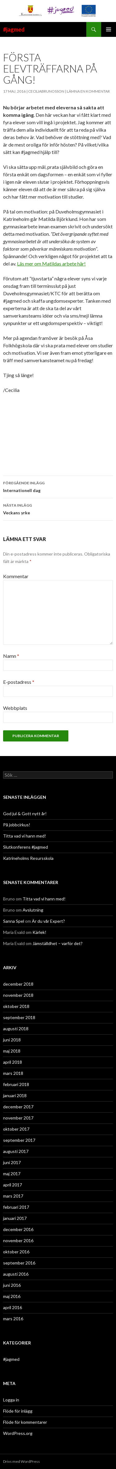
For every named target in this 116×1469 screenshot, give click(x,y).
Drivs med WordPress (21, 1461)
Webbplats (15, 708)
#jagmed (14, 29)
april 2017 (12, 1184)
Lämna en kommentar (88, 91)
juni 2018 (12, 1039)
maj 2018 (11, 1050)
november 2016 (18, 1240)
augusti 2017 (15, 1151)
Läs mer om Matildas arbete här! (51, 263)
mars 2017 (13, 1196)
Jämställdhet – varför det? (57, 943)
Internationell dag (58, 486)
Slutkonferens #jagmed (25, 847)
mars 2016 (13, 1318)
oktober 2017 (16, 1129)
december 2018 (18, 984)
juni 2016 (12, 1285)
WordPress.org (17, 1433)
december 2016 (18, 1229)
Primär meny (108, 29)
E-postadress (18, 682)
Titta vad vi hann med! (24, 835)
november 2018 (18, 995)
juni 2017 (12, 1162)
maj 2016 (11, 1296)
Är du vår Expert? (48, 921)
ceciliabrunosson (46, 91)
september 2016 (19, 1262)
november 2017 (18, 1117)
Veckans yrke (58, 508)
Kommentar (15, 576)
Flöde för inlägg (17, 1411)
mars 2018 (13, 1073)
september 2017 (19, 1140)
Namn (11, 656)
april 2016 (12, 1307)
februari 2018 (16, 1084)
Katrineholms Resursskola (28, 858)
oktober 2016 (16, 1251)
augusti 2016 (15, 1274)
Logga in (11, 1399)
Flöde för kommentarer (25, 1422)
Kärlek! (39, 932)
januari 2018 (15, 1095)
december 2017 (18, 1106)
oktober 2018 (16, 1006)
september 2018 (19, 1017)
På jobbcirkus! (16, 824)
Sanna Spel (13, 921)
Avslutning (33, 910)
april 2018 (12, 1062)
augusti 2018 (15, 1028)
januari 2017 (15, 1218)
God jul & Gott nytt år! (25, 813)
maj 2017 (11, 1173)
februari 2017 (16, 1207)
